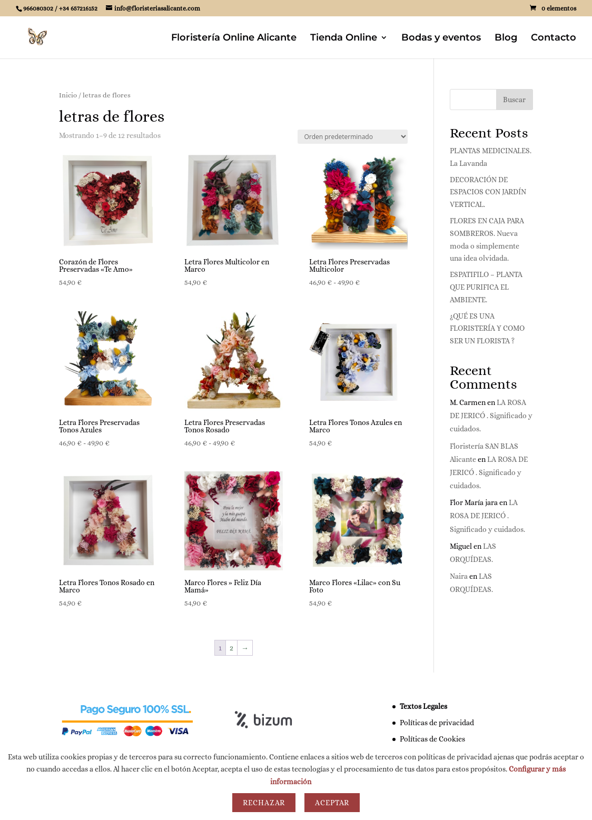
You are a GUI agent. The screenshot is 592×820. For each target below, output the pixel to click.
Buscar (514, 99)
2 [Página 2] (231, 648)
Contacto (553, 38)
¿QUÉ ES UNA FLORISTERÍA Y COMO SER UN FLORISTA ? (487, 328)
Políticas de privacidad (437, 722)
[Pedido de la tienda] (353, 137)
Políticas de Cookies (432, 739)
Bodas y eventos (441, 38)
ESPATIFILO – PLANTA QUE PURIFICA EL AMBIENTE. (486, 287)
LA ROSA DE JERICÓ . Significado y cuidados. (491, 415)
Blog (506, 38)
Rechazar (264, 802)
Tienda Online (343, 38)
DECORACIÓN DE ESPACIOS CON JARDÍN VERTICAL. (488, 192)
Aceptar (332, 802)
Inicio (68, 95)
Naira (459, 576)
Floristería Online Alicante (234, 38)
